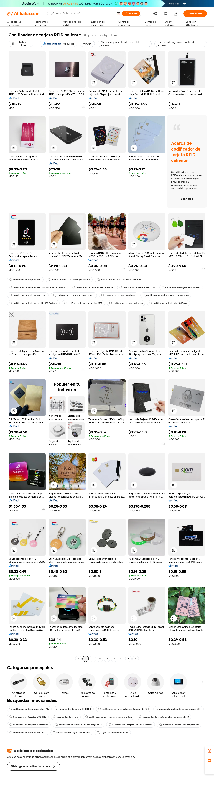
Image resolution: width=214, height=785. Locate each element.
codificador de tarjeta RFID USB (137, 287)
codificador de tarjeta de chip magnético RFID (164, 716)
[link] (209, 751)
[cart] (166, 14)
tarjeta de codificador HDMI (112, 732)
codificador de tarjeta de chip (126, 303)
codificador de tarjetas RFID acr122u (92, 287)
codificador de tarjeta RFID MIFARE (181, 287)
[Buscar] (131, 13)
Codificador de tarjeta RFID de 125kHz (74, 295)
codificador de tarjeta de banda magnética (78, 724)
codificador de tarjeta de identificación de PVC (123, 709)
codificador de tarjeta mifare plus (71, 732)
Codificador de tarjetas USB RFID (27, 716)
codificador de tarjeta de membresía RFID (178, 709)
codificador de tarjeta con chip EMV (29, 709)
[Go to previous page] (78, 659)
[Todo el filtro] (21, 44)
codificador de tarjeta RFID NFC (73, 709)
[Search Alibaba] (82, 14)
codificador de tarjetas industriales (28, 724)
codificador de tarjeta (65, 716)
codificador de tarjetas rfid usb (118, 295)
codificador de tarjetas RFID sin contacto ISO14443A (37, 287)
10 (128, 658)
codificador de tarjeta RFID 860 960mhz (119, 279)
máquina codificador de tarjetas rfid (179, 724)
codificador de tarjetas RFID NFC (27, 732)
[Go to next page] (135, 659)
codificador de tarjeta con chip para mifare (108, 716)
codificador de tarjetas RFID (25, 279)
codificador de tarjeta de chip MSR (83, 303)
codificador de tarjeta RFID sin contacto (130, 724)
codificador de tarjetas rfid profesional (69, 279)
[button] (118, 13)
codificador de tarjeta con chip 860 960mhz (33, 303)
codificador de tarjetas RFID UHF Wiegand (166, 295)
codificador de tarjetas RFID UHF (27, 295)
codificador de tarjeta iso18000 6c (168, 303)
